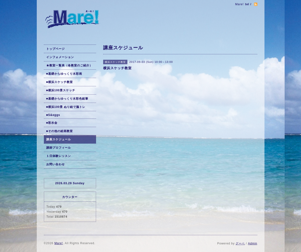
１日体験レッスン (58, 156)
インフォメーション (60, 57)
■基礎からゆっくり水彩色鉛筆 (67, 98)
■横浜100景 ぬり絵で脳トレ (66, 107)
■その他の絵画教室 (59, 131)
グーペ (240, 243)
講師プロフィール (58, 147)
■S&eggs (53, 115)
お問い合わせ (55, 164)
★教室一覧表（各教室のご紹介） (69, 65)
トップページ (55, 48)
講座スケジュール (58, 139)
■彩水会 (51, 122)
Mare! (58, 243)
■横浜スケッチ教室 (59, 82)
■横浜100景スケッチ (60, 90)
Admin (252, 243)
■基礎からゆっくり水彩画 (64, 73)
